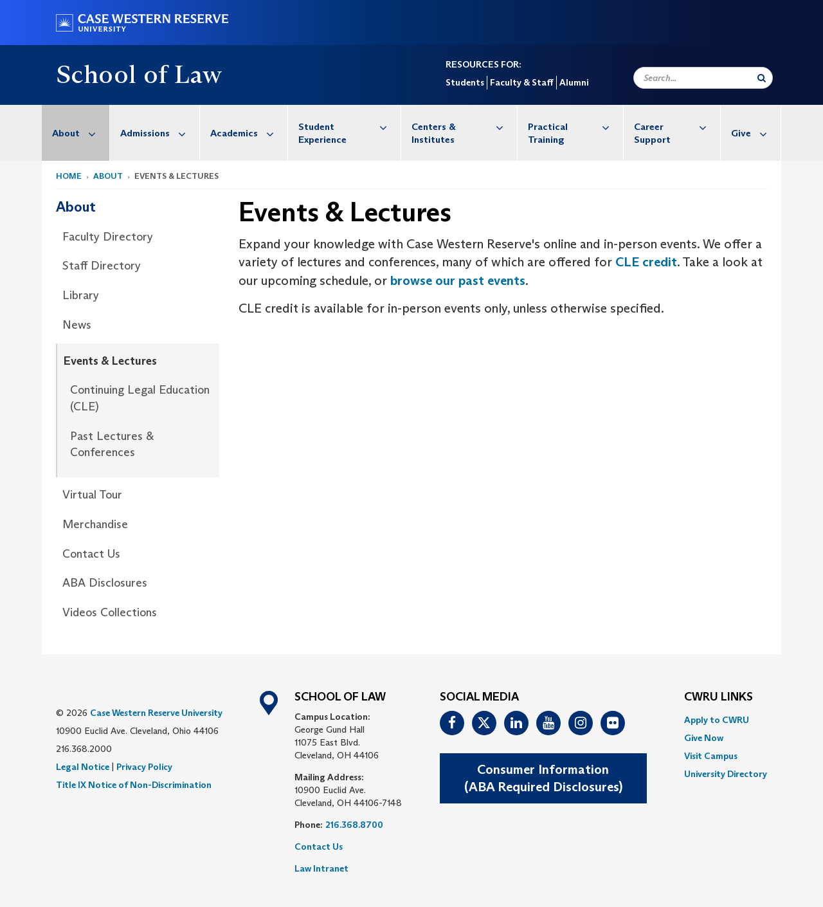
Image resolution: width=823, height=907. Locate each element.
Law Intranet (321, 868)
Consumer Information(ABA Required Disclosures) (543, 778)
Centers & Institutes (464, 126)
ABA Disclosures (104, 583)
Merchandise (95, 524)
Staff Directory (101, 266)
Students (465, 82)
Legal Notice (82, 767)
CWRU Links (718, 697)
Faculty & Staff (522, 82)
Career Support (677, 126)
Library (80, 295)
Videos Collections (109, 612)
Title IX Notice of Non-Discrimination (134, 785)
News (76, 325)
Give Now (703, 738)
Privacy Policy (144, 767)
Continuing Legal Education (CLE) (140, 398)
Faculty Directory (107, 237)
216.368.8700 (354, 824)
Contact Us (91, 554)
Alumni (573, 82)
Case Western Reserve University (156, 713)
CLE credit (646, 262)
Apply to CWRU (716, 720)
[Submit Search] (761, 78)
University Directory (725, 774)
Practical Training (575, 126)
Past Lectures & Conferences (112, 444)
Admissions (159, 132)
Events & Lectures (110, 361)
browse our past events (457, 280)
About (80, 132)
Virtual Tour (92, 495)
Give (756, 132)
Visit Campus (710, 756)
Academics (248, 132)
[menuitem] (76, 133)
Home (69, 176)
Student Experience (349, 126)
